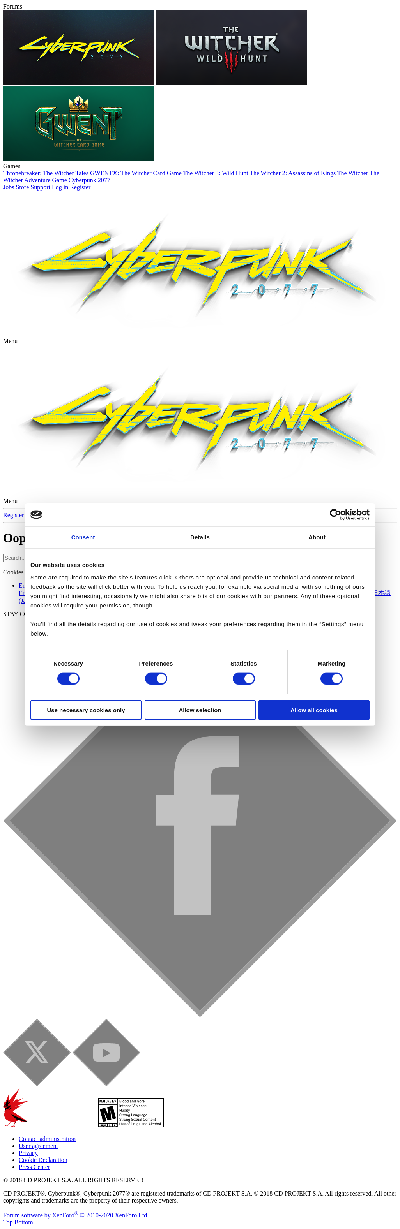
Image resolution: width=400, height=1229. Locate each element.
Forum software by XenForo (76, 1215)
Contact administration (47, 1139)
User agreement (38, 1146)
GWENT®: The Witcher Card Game (136, 173)
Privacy (28, 1153)
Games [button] (11, 166)
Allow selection (200, 709)
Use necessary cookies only (86, 709)
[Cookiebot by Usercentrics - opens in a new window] (335, 515)
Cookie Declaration (43, 1160)
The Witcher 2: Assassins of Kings (293, 173)
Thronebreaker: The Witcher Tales (46, 173)
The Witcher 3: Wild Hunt (216, 173)
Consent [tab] (83, 537)
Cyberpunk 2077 (89, 180)
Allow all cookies (314, 709)
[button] (10, 341)
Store (23, 187)
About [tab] (317, 537)
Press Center (34, 1167)
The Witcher (353, 173)
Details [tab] (200, 537)
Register (13, 515)
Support (40, 187)
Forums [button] (12, 6)
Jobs (8, 187)
